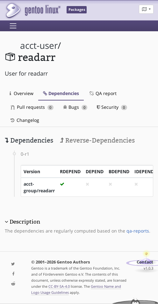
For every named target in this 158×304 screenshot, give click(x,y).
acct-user (39, 45)
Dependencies (61, 93)
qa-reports (137, 231)
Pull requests (32, 107)
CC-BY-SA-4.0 (59, 286)
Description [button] (25, 222)
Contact (145, 262)
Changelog (24, 120)
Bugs (75, 107)
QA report (103, 93)
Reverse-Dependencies (97, 140)
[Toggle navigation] (13, 25)
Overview (21, 93)
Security (112, 107)
